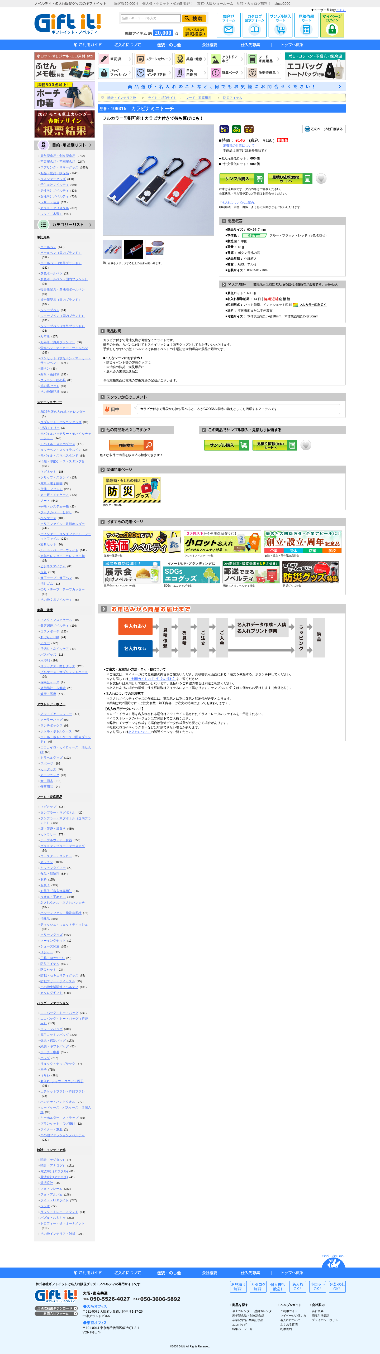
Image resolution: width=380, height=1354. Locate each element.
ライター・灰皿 (51, 1129)
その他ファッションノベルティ (62, 1135)
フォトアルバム (51, 1194)
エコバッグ (239, 1324)
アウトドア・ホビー (51, 704)
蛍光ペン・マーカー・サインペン (64, 348)
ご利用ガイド (289, 1311)
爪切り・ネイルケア (54, 649)
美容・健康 (45, 610)
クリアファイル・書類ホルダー (62, 524)
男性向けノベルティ (54, 190)
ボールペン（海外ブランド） (61, 263)
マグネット (48, 471)
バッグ (45, 1058)
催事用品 (46, 787)
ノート (45, 500)
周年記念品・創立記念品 (57, 156)
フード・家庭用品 (49, 797)
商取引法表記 (320, 1315)
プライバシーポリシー (326, 1320)
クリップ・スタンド (54, 477)
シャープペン (49, 310)
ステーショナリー (49, 402)
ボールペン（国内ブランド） (61, 253)
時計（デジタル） (53, 1160)
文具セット (48, 544)
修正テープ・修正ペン (56, 578)
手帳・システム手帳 (54, 506)
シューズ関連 (49, 946)
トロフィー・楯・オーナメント (62, 1223)
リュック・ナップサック (57, 1064)
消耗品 (45, 919)
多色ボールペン (51, 273)
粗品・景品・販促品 (54, 173)
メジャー (46, 952)
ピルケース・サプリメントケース (64, 672)
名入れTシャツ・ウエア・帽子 (61, 1081)
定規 (43, 572)
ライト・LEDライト (54, 1200)
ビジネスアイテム (53, 566)
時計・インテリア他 (51, 1150)
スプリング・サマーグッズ (59, 167)
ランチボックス (51, 725)
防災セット (48, 969)
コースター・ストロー (56, 856)
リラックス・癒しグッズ (57, 666)
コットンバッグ (51, 1029)
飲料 (43, 879)
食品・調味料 (49, 874)
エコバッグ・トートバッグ (59, 1013)
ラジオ (45, 1206)
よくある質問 (289, 1324)
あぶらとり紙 (49, 637)
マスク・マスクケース (56, 620)
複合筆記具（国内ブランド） (61, 300)
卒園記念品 (256, 1320)
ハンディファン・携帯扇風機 (61, 913)
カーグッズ (48, 769)
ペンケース (48, 518)
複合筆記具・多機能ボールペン (62, 289)
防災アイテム (49, 964)
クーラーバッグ (51, 720)
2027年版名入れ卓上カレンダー (63, 412)
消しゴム (46, 584)
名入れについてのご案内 (238, 202)
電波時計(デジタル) (54, 1171)
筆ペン (45, 368)
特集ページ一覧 (242, 1329)
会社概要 (318, 1311)
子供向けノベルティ (54, 185)
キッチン (46, 862)
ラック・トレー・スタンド (59, 1212)
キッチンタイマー (53, 868)
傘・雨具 (46, 781)
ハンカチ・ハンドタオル (57, 1102)
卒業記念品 (239, 1320)
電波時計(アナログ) (54, 1177)
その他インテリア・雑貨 (57, 1234)
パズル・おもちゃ (53, 1218)
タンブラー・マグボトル (57, 812)
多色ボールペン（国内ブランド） (64, 279)
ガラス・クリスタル (54, 208)
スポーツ (46, 763)
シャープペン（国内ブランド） (62, 316)
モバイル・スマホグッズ (57, 444)
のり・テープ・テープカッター (62, 589)
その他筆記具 (49, 392)
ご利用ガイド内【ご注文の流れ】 (152, 679)
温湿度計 (46, 1183)
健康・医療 (48, 694)
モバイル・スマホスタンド (59, 455)
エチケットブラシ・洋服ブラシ (62, 1091)
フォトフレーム (51, 1189)
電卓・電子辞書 (51, 483)
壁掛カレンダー (264, 1311)
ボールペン (48, 247)
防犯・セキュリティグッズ (59, 975)
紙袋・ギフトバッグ (54, 1046)
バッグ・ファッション (53, 1003)
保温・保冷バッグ (53, 1040)
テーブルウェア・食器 (56, 840)
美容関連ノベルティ (54, 625)
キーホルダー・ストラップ (59, 1118)
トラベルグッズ (51, 758)
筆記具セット (49, 386)
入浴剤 (45, 660)
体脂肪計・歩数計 (53, 688)
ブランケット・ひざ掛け (57, 1123)
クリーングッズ (51, 935)
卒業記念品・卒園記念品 (57, 161)
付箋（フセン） (51, 489)
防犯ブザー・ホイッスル (57, 981)
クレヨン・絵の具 (53, 380)
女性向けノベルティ (54, 196)
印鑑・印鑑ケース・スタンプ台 (62, 461)
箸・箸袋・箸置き (53, 828)
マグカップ (48, 807)
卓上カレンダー (242, 1311)
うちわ (45, 1075)
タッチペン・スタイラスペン (61, 450)
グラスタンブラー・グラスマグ (62, 846)
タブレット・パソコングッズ (61, 422)
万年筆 (45, 336)
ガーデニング (49, 775)
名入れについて (140, 732)
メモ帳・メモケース (54, 495)
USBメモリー (50, 428)
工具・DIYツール (52, 958)
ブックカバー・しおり (56, 512)
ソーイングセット (53, 940)
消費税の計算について (239, 145)
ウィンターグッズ (53, 179)
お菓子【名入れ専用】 (56, 891)
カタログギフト (51, 993)
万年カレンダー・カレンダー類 (62, 556)
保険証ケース (49, 682)
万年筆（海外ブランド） (57, 342)
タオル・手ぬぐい (53, 897)
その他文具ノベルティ (56, 600)
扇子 (43, 1069)
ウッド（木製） (51, 214)
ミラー (45, 643)
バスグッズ (48, 654)
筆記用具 (43, 237)
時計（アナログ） (53, 1165)
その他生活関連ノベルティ (59, 987)
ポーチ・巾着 (49, 1052)
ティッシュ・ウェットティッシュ (64, 924)
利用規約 (286, 1329)
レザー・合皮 (49, 202)
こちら (341, 10)
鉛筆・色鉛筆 (49, 374)
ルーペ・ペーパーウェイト (59, 550)
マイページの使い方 (293, 1315)
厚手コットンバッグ (54, 1035)
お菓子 (45, 885)
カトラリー (48, 834)
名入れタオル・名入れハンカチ (62, 903)
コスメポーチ (49, 631)
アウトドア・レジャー (56, 714)
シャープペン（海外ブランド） (62, 326)
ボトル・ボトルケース (56, 731)
